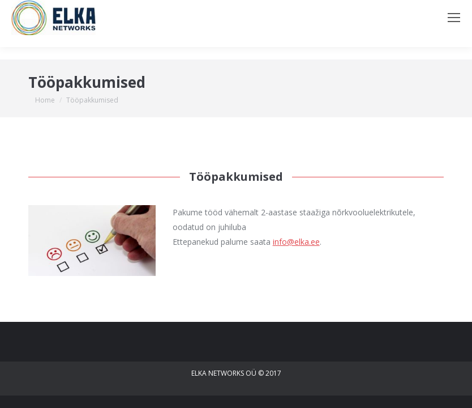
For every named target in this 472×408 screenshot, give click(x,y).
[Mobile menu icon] (454, 17)
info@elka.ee (296, 241)
